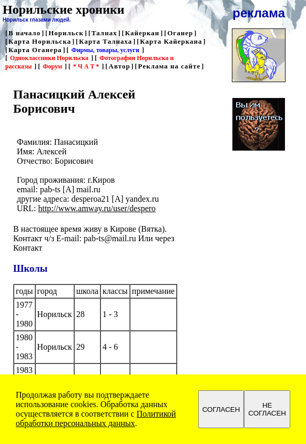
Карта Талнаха (105, 41)
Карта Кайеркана (171, 41)
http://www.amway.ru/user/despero (97, 208)
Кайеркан (142, 33)
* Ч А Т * (86, 66)
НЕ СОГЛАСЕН (267, 409)
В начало (24, 33)
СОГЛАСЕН (221, 409)
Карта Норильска (39, 41)
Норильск (66, 33)
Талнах (104, 33)
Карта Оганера (35, 50)
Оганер (180, 33)
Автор (119, 66)
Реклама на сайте (169, 66)
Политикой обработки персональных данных (96, 418)
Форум (52, 66)
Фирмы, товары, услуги (105, 50)
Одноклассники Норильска (49, 58)
